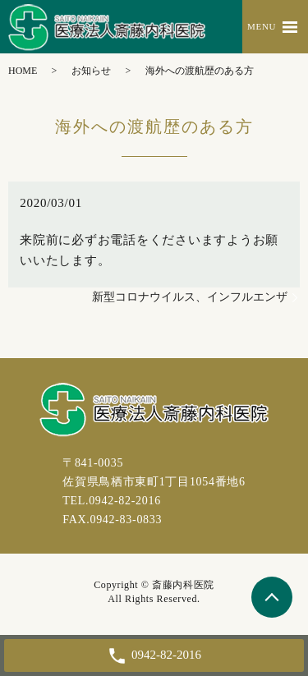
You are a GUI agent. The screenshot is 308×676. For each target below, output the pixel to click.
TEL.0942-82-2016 (111, 500)
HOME (22, 70)
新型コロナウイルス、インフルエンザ (189, 297)
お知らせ (91, 70)
